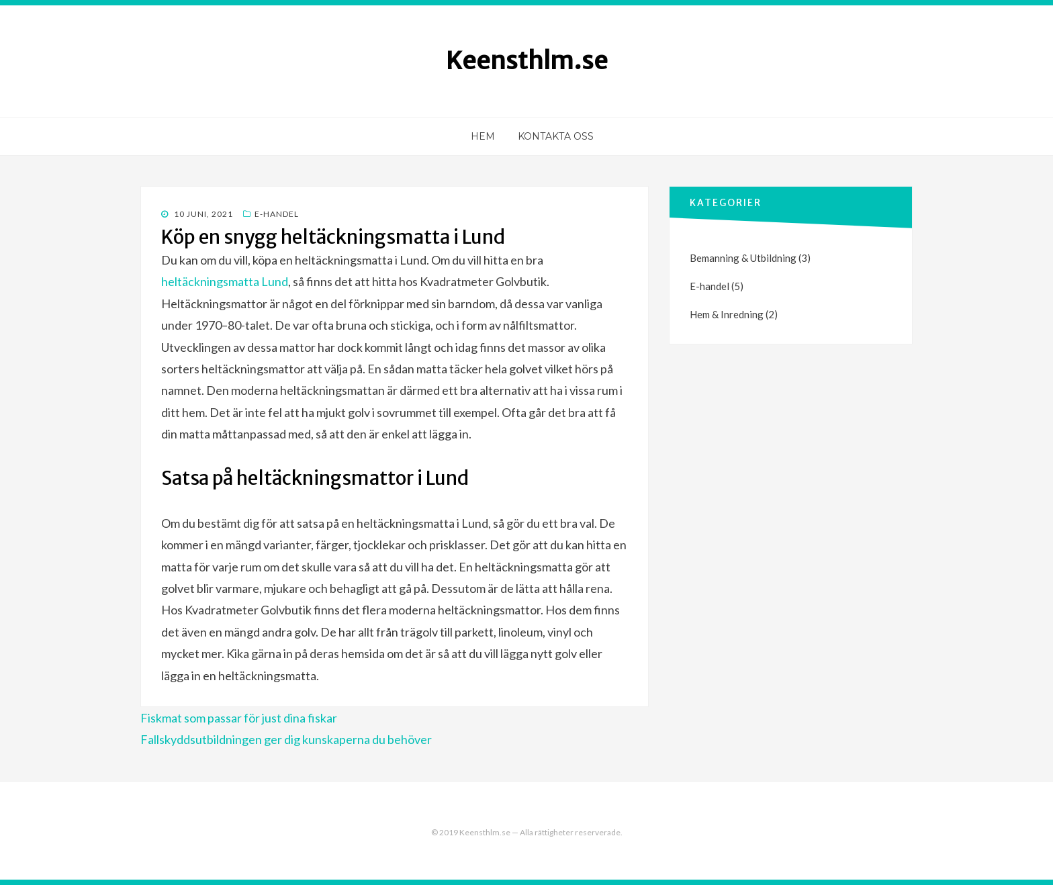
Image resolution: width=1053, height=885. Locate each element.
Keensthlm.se (527, 61)
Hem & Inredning (727, 314)
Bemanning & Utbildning (743, 258)
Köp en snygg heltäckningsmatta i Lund (333, 237)
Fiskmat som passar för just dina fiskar (238, 717)
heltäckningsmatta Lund (224, 281)
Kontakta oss (556, 136)
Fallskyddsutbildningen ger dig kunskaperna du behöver (286, 739)
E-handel (277, 214)
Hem (483, 136)
